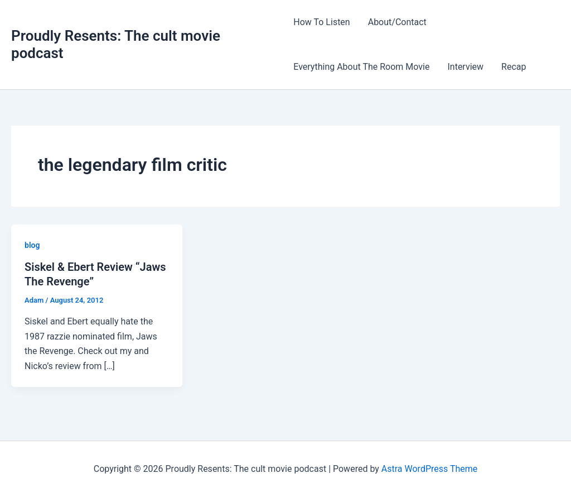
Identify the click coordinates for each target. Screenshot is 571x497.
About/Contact (397, 22)
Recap (513, 66)
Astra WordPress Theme (429, 468)
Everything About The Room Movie (361, 66)
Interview (465, 66)
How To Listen (321, 22)
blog (32, 245)
